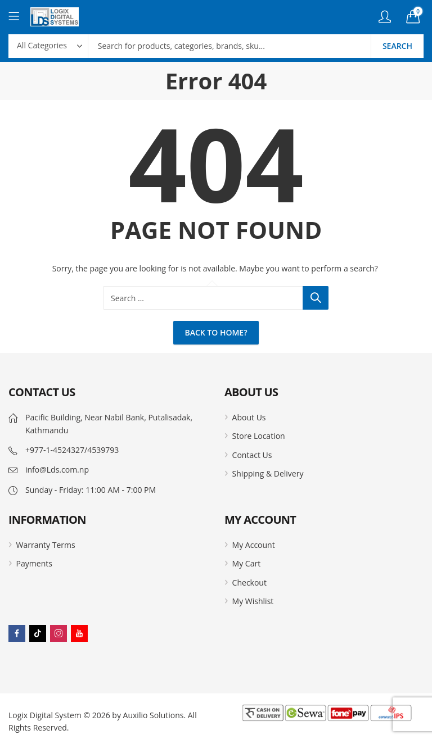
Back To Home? (215, 332)
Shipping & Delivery (268, 473)
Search (397, 45)
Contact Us (252, 455)
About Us (249, 417)
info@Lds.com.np (57, 469)
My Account (253, 544)
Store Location (258, 435)
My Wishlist (253, 601)
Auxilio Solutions (153, 715)
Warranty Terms (45, 544)
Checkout (249, 582)
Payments (34, 563)
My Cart (246, 563)
